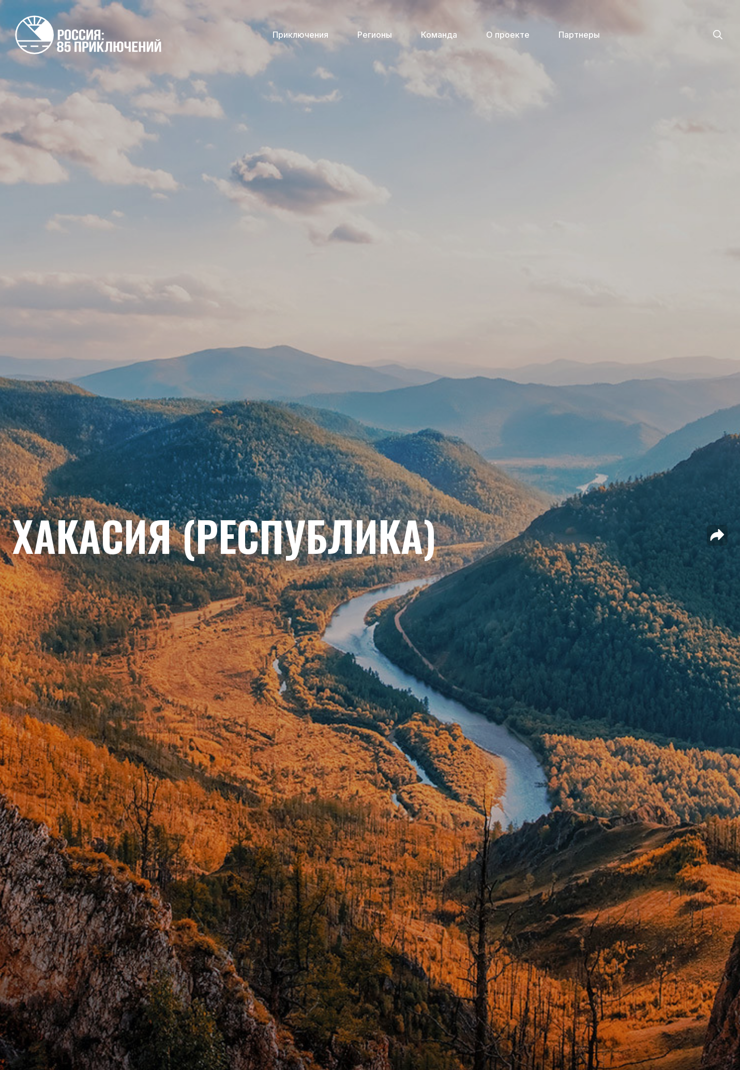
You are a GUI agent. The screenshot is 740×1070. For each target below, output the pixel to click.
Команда (439, 34)
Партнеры (579, 34)
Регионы (374, 34)
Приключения (300, 34)
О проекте (508, 34)
